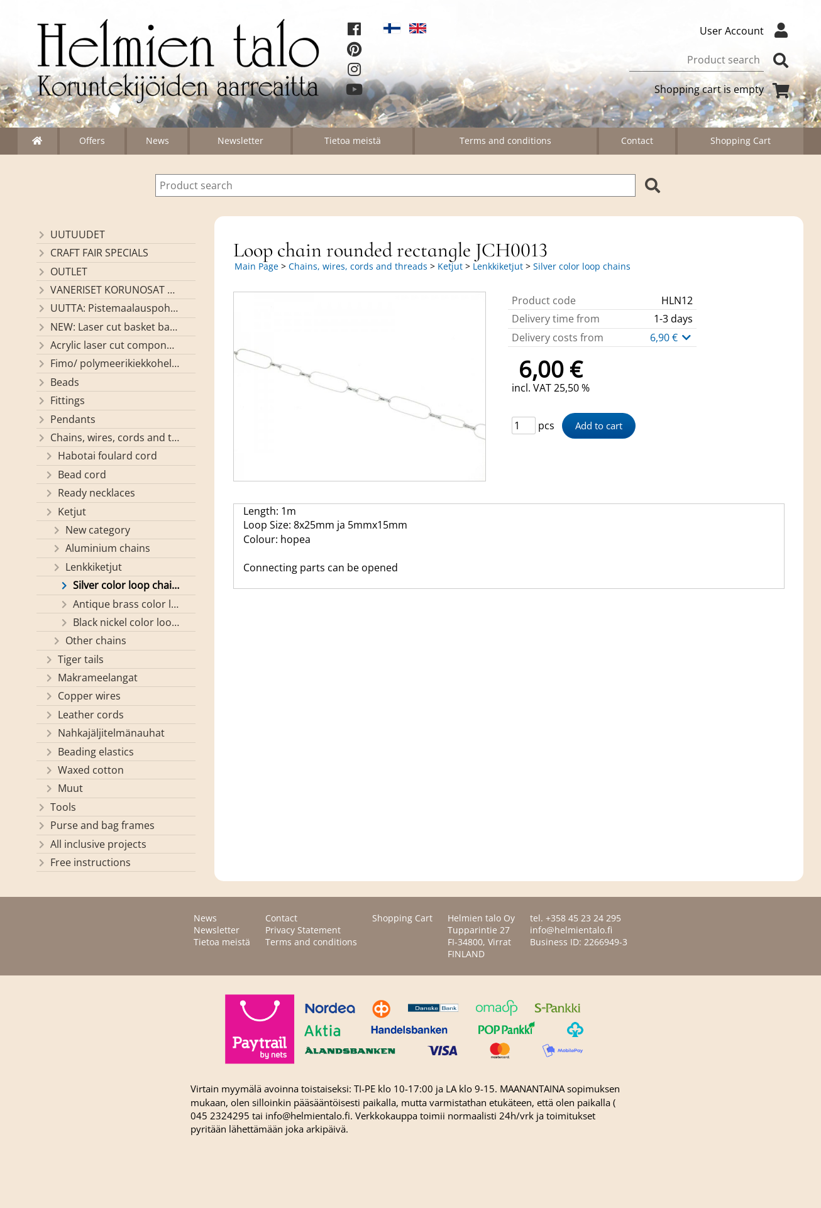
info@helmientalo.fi (571, 930)
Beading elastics (89, 752)
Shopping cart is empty (724, 89)
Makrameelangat (91, 677)
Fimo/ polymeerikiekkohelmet (107, 363)
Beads (57, 382)
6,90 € (671, 337)
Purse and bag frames (95, 825)
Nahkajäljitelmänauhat (104, 733)
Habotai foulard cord (100, 456)
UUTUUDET (70, 234)
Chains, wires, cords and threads (107, 437)
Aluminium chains (101, 548)
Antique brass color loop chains (119, 604)
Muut (63, 788)
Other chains (89, 640)
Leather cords (84, 715)
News (157, 140)
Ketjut (65, 512)
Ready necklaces (89, 493)
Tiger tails (74, 659)
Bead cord (75, 474)
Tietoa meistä (352, 140)
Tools (56, 807)
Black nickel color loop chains (119, 622)
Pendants (66, 419)
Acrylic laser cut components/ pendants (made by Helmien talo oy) (107, 345)
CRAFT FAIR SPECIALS (92, 253)
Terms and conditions (505, 140)
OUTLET (61, 271)
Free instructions (83, 862)
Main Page (256, 266)
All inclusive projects (91, 844)
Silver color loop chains (119, 585)
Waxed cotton (84, 770)
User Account (747, 31)
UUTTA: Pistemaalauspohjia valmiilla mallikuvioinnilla (107, 308)
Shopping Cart (740, 140)
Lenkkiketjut (87, 567)
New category (91, 530)
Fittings (60, 400)
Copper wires (82, 696)
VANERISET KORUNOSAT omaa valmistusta (107, 290)
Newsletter (240, 140)
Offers (92, 140)
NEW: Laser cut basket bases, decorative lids (107, 327)
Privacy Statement (303, 930)
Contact (637, 140)
